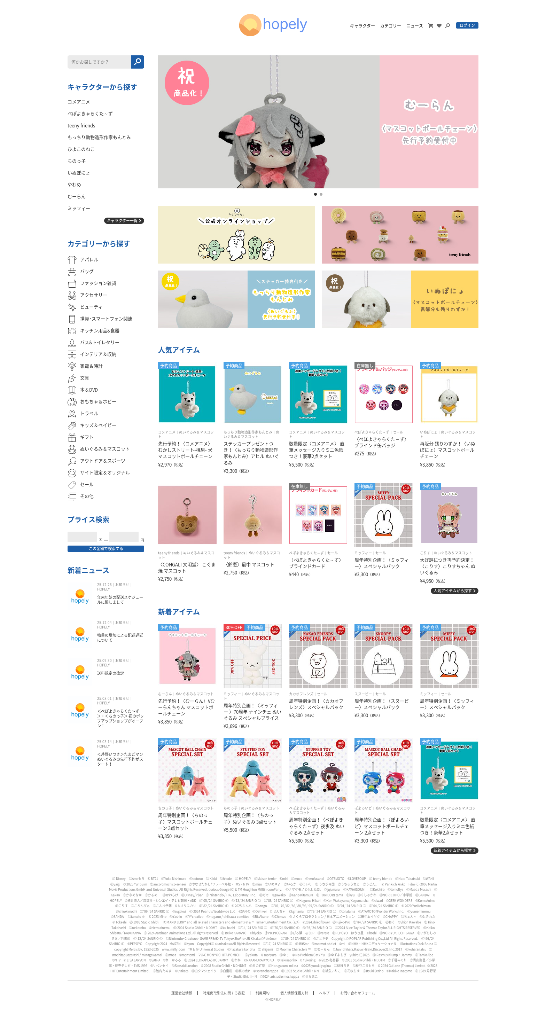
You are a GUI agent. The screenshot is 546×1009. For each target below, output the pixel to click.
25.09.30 (104, 660)
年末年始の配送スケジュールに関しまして (120, 599)
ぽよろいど (363, 808)
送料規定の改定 (110, 673)
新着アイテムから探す (453, 850)
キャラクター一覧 (122, 220)
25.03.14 (104, 741)
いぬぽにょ (428, 432)
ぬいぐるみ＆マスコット (453, 553)
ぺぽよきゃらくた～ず (371, 432)
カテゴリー (390, 26)
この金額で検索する (106, 548)
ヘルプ (324, 993)
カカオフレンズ (301, 694)
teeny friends (169, 553)
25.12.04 (104, 622)
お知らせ (122, 584)
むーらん (165, 694)
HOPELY (103, 589)
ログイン (467, 25)
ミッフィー (363, 553)
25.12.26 (104, 584)
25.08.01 (104, 698)
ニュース (414, 26)
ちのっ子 (165, 808)
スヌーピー (363, 694)
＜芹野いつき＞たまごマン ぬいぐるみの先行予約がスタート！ (120, 759)
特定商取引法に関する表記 (224, 993)
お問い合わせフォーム (357, 993)
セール (398, 432)
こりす (425, 553)
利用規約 (263, 993)
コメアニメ (167, 432)
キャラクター (362, 26)
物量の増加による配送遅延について (120, 637)
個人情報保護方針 (294, 993)
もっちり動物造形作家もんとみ (248, 432)
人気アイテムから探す (453, 591)
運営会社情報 (181, 993)
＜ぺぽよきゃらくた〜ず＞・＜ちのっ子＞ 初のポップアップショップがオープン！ (120, 718)
